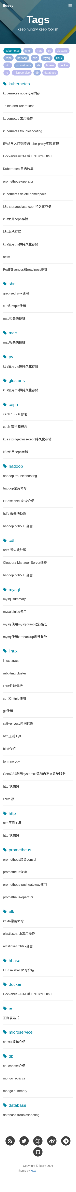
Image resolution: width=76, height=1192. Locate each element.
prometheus (23, 65)
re (6, 72)
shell (28, 50)
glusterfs (62, 50)
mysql (46, 58)
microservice (22, 72)
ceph (8, 58)
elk (38, 65)
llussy (8, 5)
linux (59, 58)
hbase (50, 65)
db (37, 72)
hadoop (22, 58)
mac (39, 50)
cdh (35, 58)
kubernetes (12, 50)
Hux (33, 1170)
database (50, 72)
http (7, 65)
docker (64, 65)
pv (49, 50)
